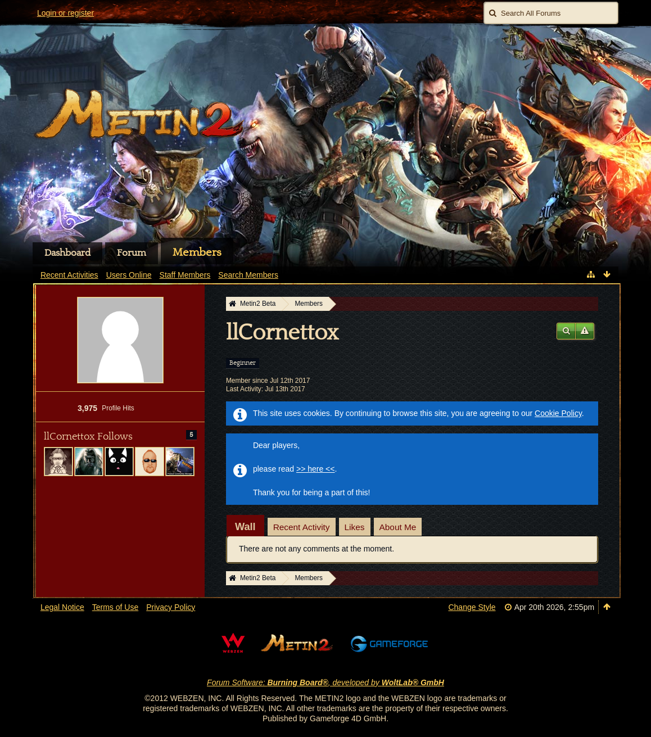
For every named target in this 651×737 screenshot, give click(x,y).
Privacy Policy (170, 607)
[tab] (245, 527)
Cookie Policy (558, 413)
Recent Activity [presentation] (301, 527)
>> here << (315, 468)
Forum (131, 253)
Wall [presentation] (245, 526)
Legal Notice (62, 607)
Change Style (471, 607)
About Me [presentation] (398, 527)
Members (197, 252)
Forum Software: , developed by (325, 682)
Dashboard (67, 253)
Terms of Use (115, 607)
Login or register (65, 12)
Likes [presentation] (355, 527)
